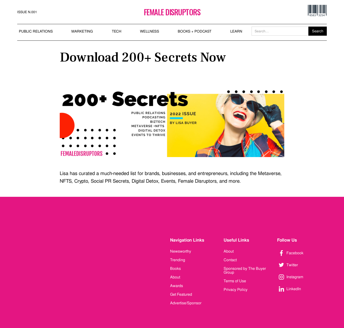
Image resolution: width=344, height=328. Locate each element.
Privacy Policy (235, 289)
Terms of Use (235, 280)
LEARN (236, 31)
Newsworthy (180, 251)
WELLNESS (149, 31)
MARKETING (82, 31)
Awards (176, 285)
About (175, 277)
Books (175, 268)
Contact (230, 259)
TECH (116, 31)
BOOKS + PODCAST (194, 31)
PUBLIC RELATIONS (36, 31)
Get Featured (181, 294)
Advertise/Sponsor (185, 302)
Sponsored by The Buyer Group (245, 270)
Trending (177, 259)
